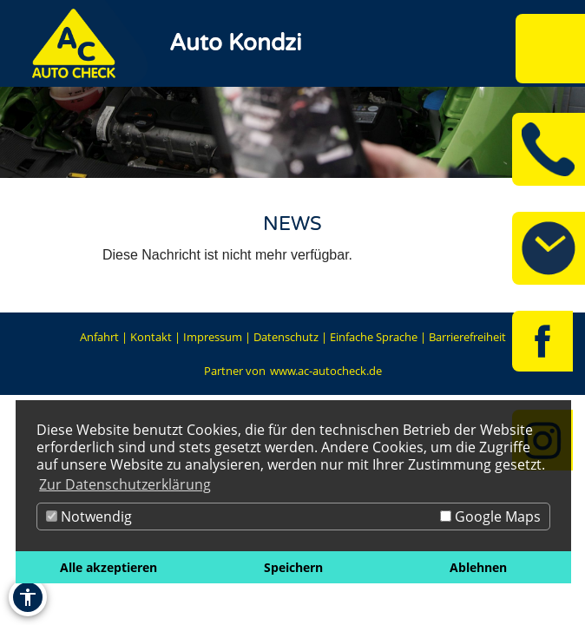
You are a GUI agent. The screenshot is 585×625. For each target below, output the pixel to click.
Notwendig (89, 516)
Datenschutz (286, 337)
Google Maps (490, 516)
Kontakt (151, 337)
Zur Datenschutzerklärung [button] (125, 484)
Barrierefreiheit (467, 337)
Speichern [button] (293, 567)
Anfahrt (99, 337)
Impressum (212, 337)
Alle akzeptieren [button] (108, 567)
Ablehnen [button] (478, 567)
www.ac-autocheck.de (326, 370)
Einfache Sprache (373, 337)
